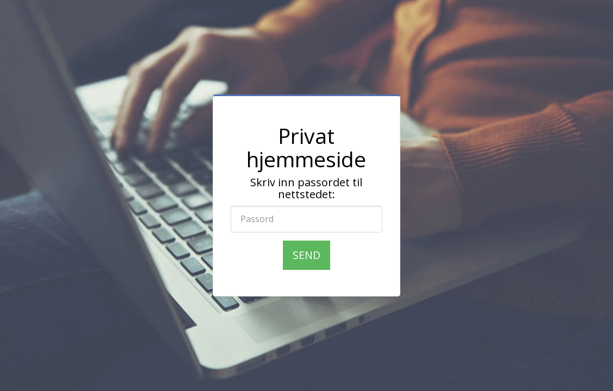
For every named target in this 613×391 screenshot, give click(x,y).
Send (306, 255)
